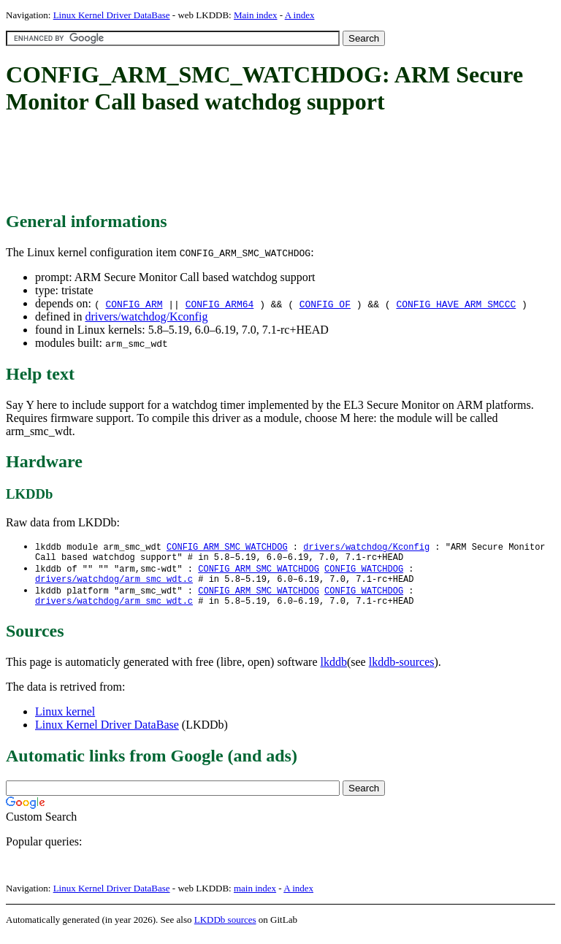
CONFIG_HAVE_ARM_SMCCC (456, 303)
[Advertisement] (272, 164)
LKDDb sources (225, 928)
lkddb (334, 670)
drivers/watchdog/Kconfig (146, 316)
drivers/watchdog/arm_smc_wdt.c (114, 584)
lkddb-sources (402, 670)
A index (300, 14)
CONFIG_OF (325, 303)
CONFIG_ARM (133, 303)
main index (255, 896)
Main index (256, 14)
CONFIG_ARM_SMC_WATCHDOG (227, 547)
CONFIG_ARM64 (220, 303)
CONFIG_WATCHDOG (363, 572)
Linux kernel (65, 720)
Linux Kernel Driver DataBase (111, 14)
